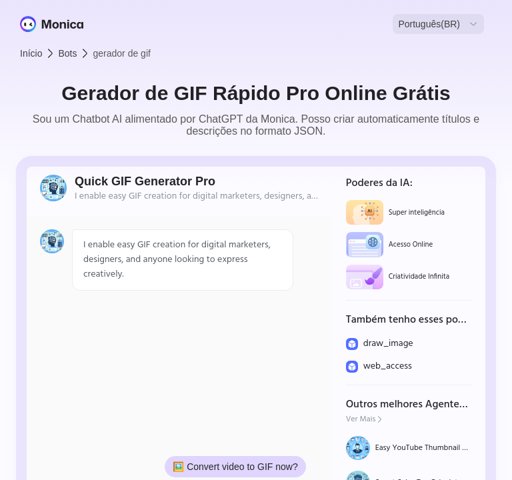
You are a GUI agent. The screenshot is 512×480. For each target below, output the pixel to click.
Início (31, 53)
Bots (67, 53)
